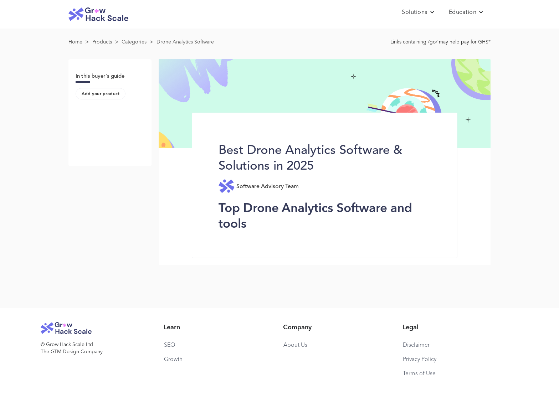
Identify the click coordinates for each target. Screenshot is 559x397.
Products (102, 42)
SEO (169, 345)
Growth (173, 359)
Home (75, 42)
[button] (418, 12)
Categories (134, 42)
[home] (98, 14)
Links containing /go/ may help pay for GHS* (440, 42)
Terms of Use (419, 374)
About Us (295, 345)
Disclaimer (416, 345)
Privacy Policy (419, 359)
